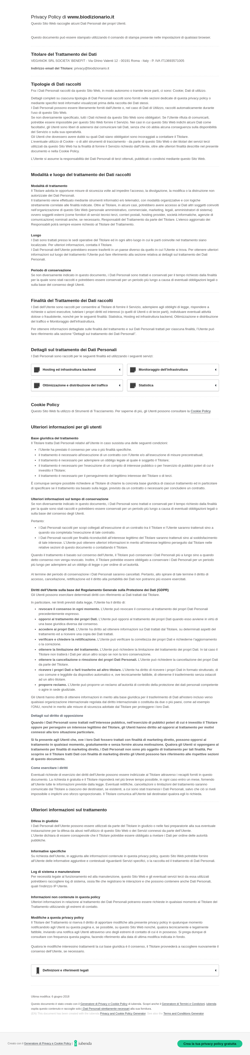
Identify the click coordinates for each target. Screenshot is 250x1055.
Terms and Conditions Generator (183, 1013)
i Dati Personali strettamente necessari (105, 1008)
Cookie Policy (200, 411)
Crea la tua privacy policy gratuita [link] (209, 1044)
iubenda (211, 1003)
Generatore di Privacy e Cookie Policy (103, 1003)
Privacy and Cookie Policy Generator (123, 1013)
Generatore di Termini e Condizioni (183, 1003)
